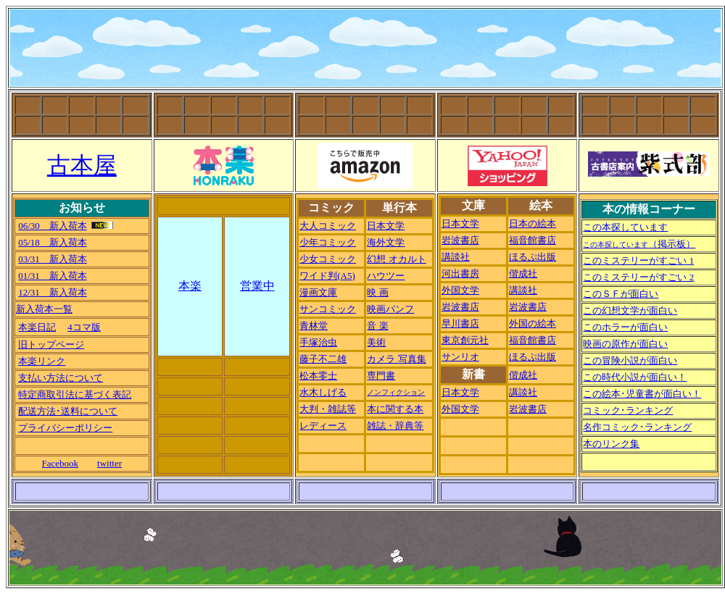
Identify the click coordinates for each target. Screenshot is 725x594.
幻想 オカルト (396, 259)
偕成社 (523, 273)
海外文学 (386, 242)
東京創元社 (465, 340)
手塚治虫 (318, 342)
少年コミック (327, 242)
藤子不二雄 (323, 359)
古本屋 (82, 165)
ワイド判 (327, 275)
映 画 (377, 292)
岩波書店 (460, 240)
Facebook (60, 463)
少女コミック (327, 259)
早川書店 (460, 323)
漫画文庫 (318, 292)
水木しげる (323, 392)
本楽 (190, 286)
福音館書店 (532, 240)
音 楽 (377, 325)
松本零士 (318, 375)
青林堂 (313, 325)
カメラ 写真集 (396, 359)
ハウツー (386, 275)
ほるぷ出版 (532, 256)
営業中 (257, 286)
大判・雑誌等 (327, 408)
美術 (376, 342)
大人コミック (327, 225)
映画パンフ (390, 309)
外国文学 (460, 290)
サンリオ (460, 356)
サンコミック (327, 309)
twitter (109, 463)
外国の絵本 (532, 323)
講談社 (456, 256)
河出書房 (460, 273)
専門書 (381, 375)
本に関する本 (395, 408)
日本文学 (386, 225)
